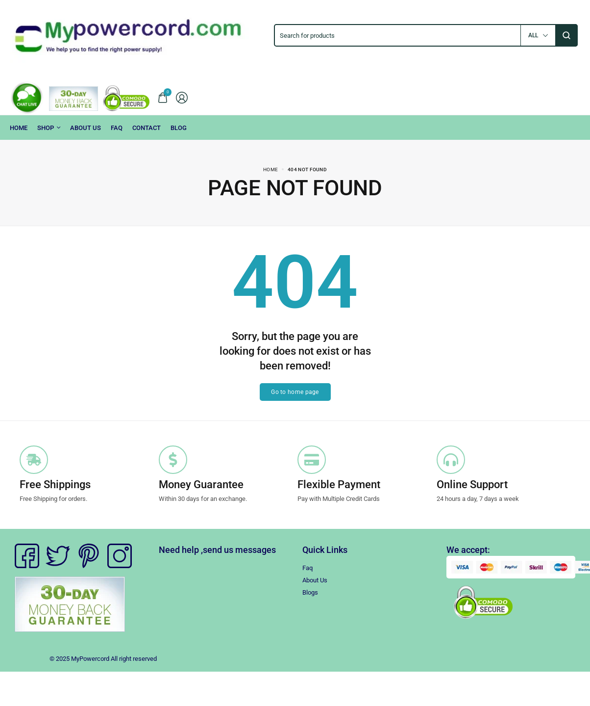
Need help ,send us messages (217, 550)
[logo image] (135, 34)
